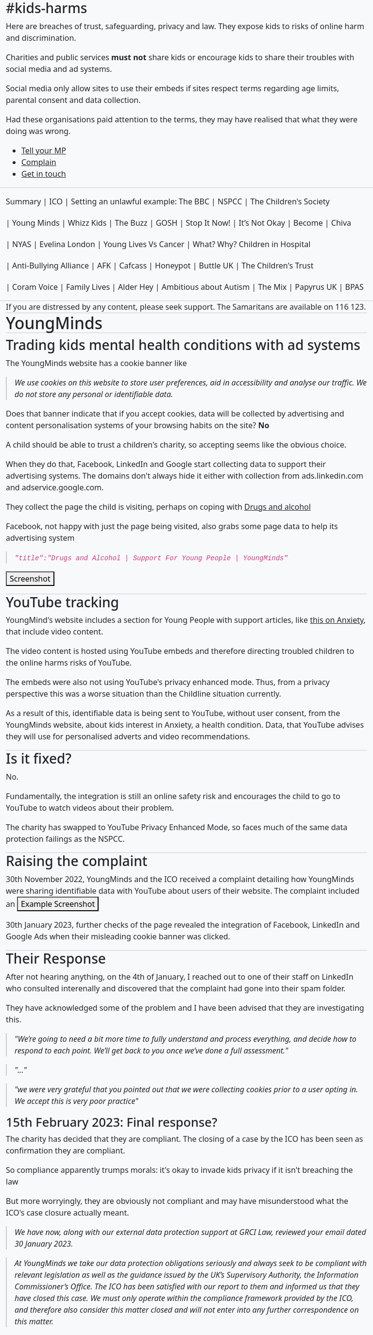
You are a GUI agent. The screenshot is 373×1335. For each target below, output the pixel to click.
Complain (38, 162)
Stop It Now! (208, 222)
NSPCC (230, 201)
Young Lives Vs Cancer (144, 244)
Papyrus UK (316, 287)
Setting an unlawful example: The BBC (140, 201)
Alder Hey (135, 287)
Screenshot (30, 578)
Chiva (341, 222)
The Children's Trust (277, 265)
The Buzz (131, 222)
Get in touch (43, 173)
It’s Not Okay (261, 222)
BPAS (354, 287)
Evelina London (67, 244)
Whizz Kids (87, 222)
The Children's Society (290, 201)
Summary (23, 201)
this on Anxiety (336, 620)
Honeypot (173, 265)
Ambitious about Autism (206, 287)
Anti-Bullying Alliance (50, 265)
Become (308, 222)
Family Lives (88, 287)
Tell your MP (43, 150)
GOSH (167, 222)
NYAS (21, 244)
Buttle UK (216, 265)
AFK (104, 265)
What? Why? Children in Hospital (252, 244)
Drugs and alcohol (277, 506)
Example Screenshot (58, 904)
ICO (56, 201)
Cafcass (133, 265)
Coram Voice (35, 287)
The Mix (272, 287)
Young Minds (36, 222)
